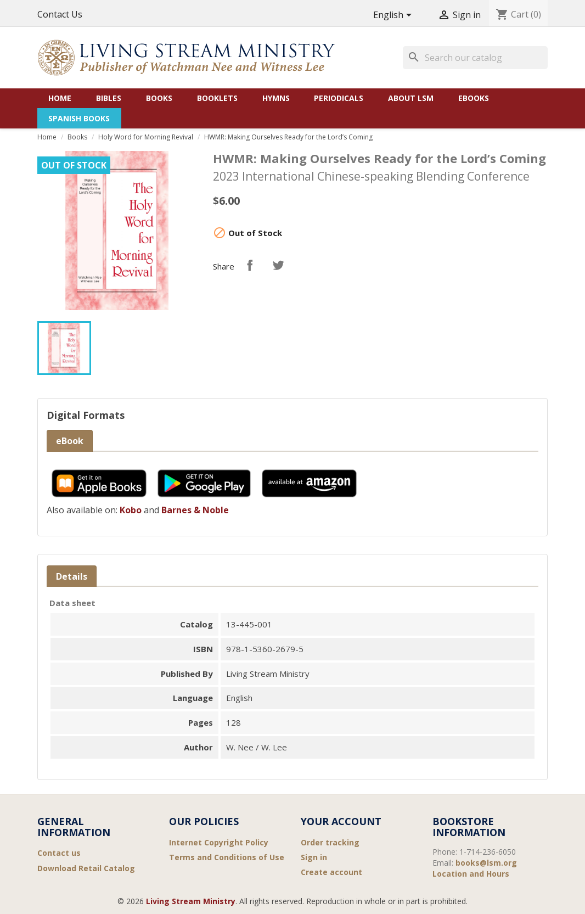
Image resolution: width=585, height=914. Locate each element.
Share (250, 265)
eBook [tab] (69, 441)
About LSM (411, 98)
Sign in (314, 857)
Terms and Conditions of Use (226, 857)
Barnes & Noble (195, 510)
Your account (341, 821)
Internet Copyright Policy (218, 842)
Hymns (276, 98)
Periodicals (338, 98)
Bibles (108, 98)
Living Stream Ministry (190, 901)
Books (159, 98)
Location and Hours (470, 873)
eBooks (473, 98)
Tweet (278, 265)
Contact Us (59, 14)
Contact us (59, 853)
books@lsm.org (486, 862)
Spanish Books (79, 118)
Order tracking (330, 842)
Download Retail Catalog (86, 868)
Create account (331, 872)
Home (59, 98)
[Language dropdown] (394, 15)
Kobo (131, 510)
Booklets (217, 98)
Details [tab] (71, 576)
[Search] (475, 57)
